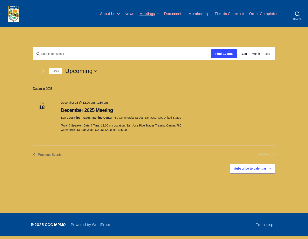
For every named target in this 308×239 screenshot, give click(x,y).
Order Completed (264, 15)
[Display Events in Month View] (256, 56)
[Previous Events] (35, 73)
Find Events (224, 56)
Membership (199, 15)
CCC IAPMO (55, 227)
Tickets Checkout (229, 15)
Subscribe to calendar (250, 171)
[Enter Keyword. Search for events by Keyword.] (122, 56)
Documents (174, 15)
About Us (107, 15)
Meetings (147, 15)
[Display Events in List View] (244, 56)
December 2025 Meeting (87, 113)
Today (55, 73)
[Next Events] (43, 73)
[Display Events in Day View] (267, 56)
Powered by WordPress (90, 227)
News (129, 15)
